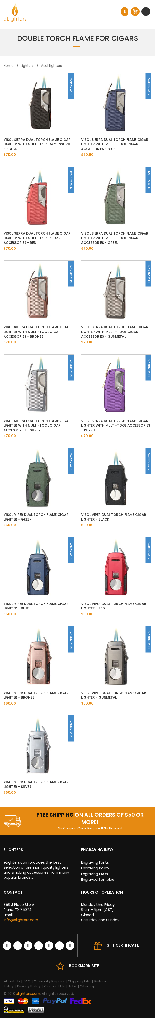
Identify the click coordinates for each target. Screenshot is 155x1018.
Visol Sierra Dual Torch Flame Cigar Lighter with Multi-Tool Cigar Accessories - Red (37, 238)
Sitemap (87, 986)
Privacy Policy (28, 986)
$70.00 (10, 154)
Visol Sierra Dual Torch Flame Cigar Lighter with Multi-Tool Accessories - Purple (115, 426)
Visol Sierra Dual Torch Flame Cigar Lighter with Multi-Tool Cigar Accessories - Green (114, 238)
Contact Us (54, 986)
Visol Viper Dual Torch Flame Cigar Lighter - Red (113, 606)
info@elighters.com (21, 919)
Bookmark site (84, 965)
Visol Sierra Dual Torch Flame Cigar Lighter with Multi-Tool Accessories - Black (38, 144)
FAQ (27, 981)
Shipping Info (79, 981)
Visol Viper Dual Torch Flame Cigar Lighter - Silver (36, 784)
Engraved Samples (97, 879)
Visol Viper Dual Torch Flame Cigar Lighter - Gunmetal (113, 695)
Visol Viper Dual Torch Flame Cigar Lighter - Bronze (36, 695)
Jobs (72, 986)
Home (9, 65)
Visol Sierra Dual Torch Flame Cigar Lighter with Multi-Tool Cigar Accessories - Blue (114, 144)
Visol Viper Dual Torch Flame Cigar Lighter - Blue (36, 606)
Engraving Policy (95, 868)
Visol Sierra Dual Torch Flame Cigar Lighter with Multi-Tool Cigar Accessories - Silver (37, 426)
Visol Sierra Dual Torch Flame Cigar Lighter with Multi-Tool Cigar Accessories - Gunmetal (114, 332)
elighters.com (28, 993)
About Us (12, 981)
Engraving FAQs (94, 873)
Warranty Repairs (49, 981)
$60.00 (10, 525)
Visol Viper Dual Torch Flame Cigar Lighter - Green (36, 517)
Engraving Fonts (95, 862)
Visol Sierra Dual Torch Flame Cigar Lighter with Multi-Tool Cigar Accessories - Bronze (37, 332)
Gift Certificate (122, 945)
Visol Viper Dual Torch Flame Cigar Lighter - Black (113, 517)
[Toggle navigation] (145, 11)
